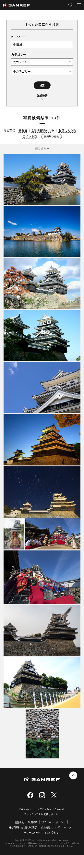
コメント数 (29, 136)
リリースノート (32, 832)
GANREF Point (41, 130)
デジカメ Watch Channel (50, 809)
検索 (42, 85)
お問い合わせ (51, 832)
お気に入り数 (67, 130)
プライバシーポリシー (53, 822)
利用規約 (33, 822)
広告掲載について (50, 827)
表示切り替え (51, 136)
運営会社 (19, 822)
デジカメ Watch (24, 809)
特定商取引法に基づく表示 (23, 827)
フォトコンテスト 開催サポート (41, 814)
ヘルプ (67, 827)
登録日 (22, 130)
